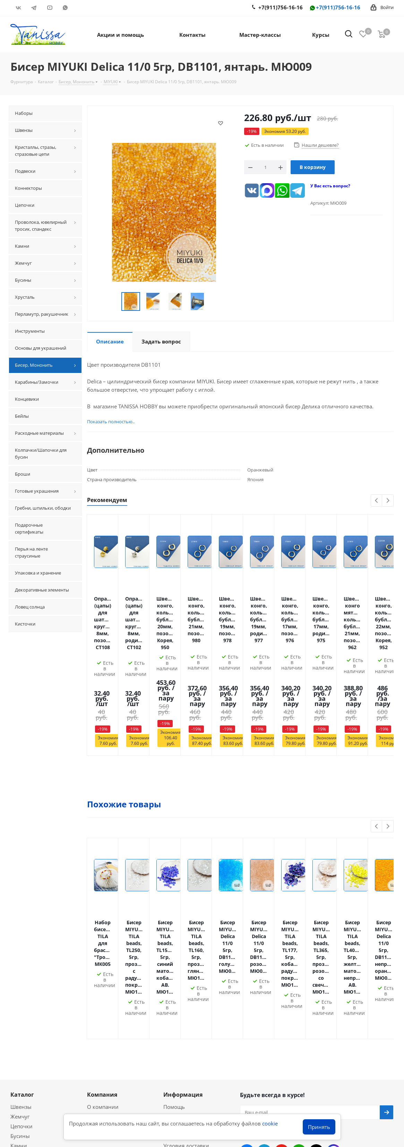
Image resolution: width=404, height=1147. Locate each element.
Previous (376, 501)
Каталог (22, 928)
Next (388, 501)
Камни (18, 978)
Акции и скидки (34, 1017)
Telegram (34, 7)
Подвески (22, 988)
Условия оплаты (184, 959)
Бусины (20, 969)
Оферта (96, 959)
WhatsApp (65, 7)
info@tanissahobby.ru (277, 1032)
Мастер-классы (29, 1029)
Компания (102, 928)
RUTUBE (80, 7)
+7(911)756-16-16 (334, 7)
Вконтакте (18, 7)
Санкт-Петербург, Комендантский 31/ (298, 1048)
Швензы (21, 939)
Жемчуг (19, 949)
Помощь (174, 939)
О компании (103, 939)
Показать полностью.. (111, 421)
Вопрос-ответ (27, 1039)
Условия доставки (186, 978)
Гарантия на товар (186, 988)
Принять (319, 1126)
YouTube (49, 7)
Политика (99, 949)
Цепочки (21, 959)
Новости (174, 1007)
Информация (183, 928)
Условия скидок (183, 998)
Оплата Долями (183, 969)
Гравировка (178, 949)
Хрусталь (21, 998)
